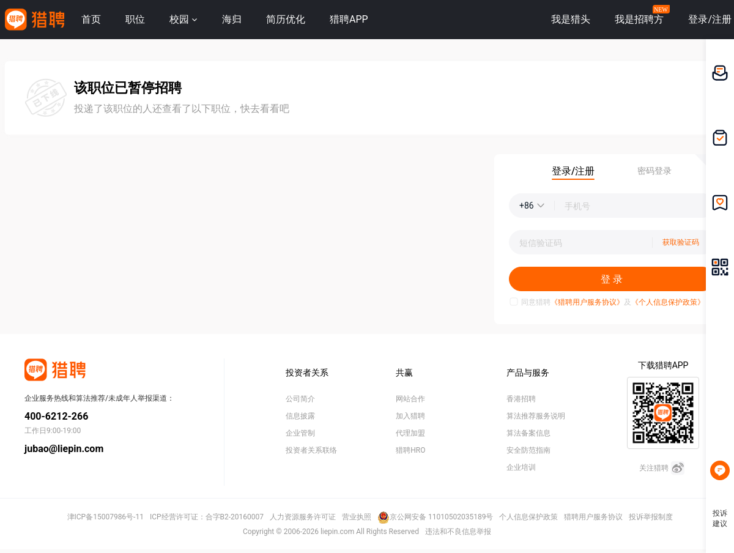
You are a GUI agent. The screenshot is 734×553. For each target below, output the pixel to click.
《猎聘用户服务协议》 (587, 302)
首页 (91, 19)
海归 (232, 19)
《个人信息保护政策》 (668, 302)
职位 (135, 19)
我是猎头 (570, 19)
